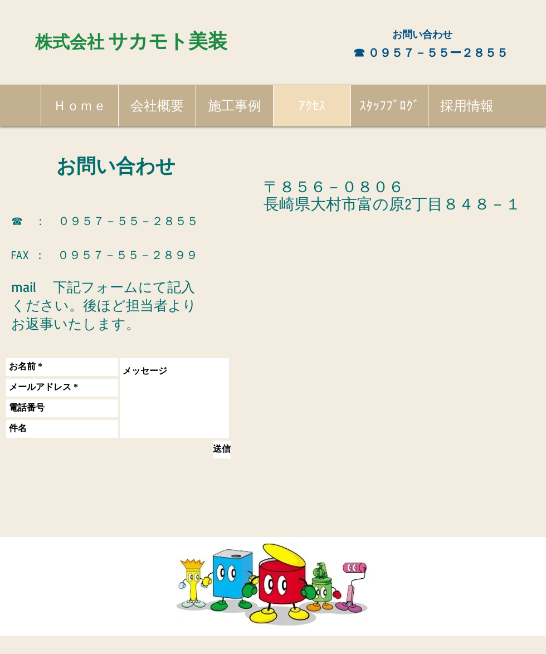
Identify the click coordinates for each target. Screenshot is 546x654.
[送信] (222, 449)
